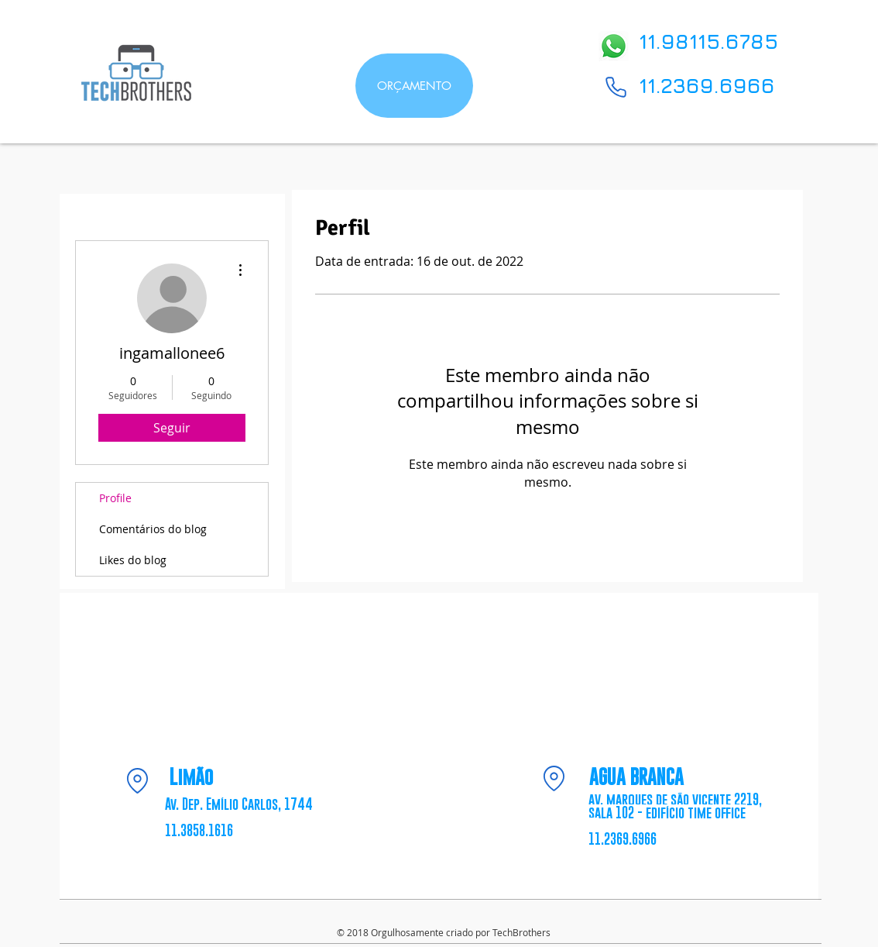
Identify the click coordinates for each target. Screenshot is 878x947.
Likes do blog (132, 560)
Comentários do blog (153, 529)
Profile (115, 498)
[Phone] (615, 87)
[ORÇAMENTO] (414, 85)
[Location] (137, 780)
